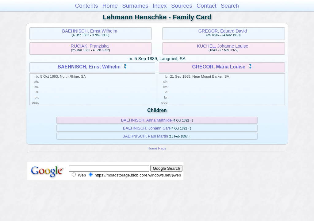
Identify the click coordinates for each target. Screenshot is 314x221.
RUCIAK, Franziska (90, 46)
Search (230, 5)
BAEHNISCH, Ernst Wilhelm (89, 31)
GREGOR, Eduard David (222, 31)
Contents (86, 5)
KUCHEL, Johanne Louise (222, 46)
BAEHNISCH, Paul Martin (145, 136)
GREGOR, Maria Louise (218, 66)
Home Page (157, 148)
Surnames (135, 5)
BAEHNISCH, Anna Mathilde (146, 120)
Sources (181, 5)
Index (160, 5)
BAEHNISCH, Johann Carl (146, 128)
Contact (206, 5)
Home (110, 5)
